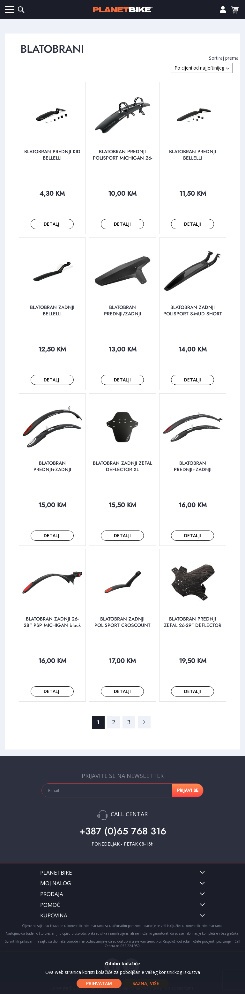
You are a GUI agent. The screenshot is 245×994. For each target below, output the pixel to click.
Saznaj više (145, 983)
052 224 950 (130, 946)
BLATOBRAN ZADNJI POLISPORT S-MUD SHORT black (192, 314)
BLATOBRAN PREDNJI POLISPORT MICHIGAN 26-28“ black (122, 158)
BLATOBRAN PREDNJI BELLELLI (192, 155)
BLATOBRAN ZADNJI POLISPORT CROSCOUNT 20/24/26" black (122, 625)
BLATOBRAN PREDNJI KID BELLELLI (52, 155)
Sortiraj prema (224, 58)
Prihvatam (99, 983)
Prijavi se (220, 10)
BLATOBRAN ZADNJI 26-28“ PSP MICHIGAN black (52, 622)
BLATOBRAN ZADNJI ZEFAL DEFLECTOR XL (122, 466)
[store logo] (122, 9)
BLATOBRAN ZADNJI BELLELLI (52, 310)
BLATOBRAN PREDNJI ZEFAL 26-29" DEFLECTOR (192, 622)
